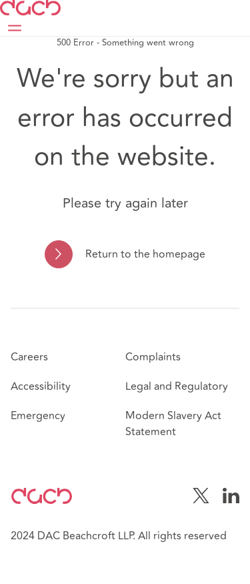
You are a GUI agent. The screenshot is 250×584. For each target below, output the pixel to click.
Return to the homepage (145, 254)
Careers (29, 357)
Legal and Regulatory (176, 386)
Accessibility (41, 386)
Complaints (153, 357)
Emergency (38, 416)
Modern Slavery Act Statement (173, 424)
